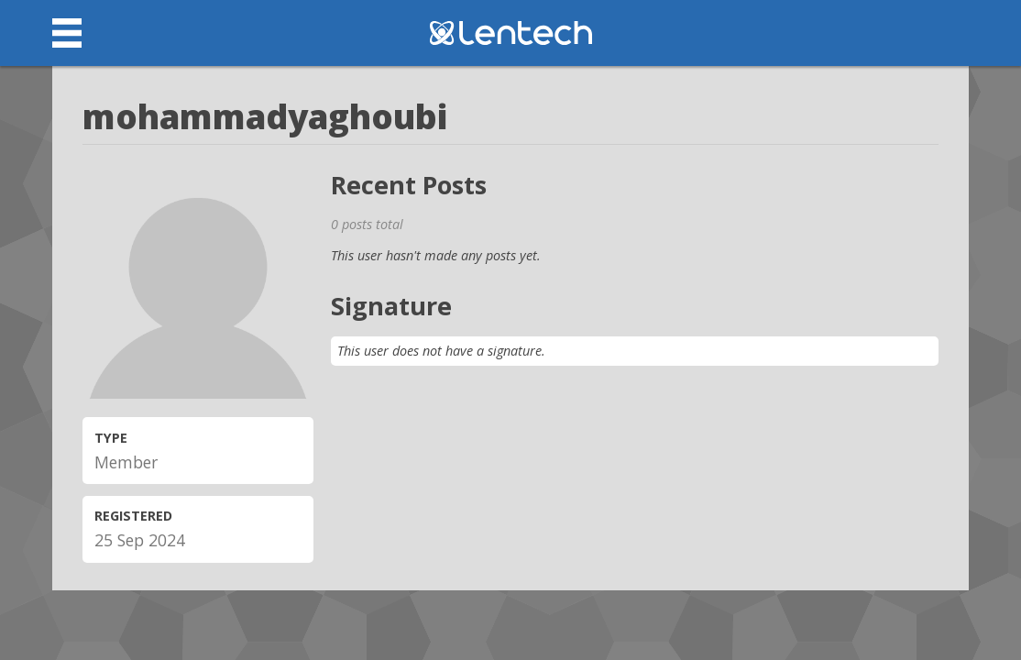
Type (110, 437)
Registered (133, 515)
